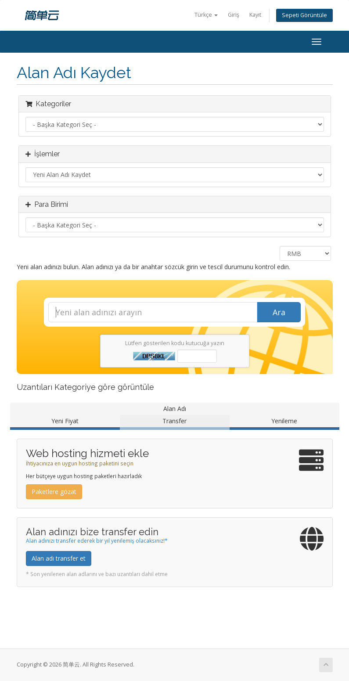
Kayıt (255, 14)
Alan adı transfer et (59, 558)
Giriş (233, 14)
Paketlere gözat (54, 491)
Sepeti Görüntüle (304, 15)
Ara (279, 312)
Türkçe (206, 14)
